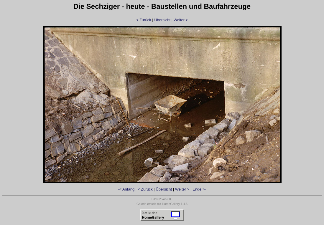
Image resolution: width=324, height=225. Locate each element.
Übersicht (162, 20)
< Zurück (143, 20)
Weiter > (181, 20)
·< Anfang (126, 189)
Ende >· (199, 189)
